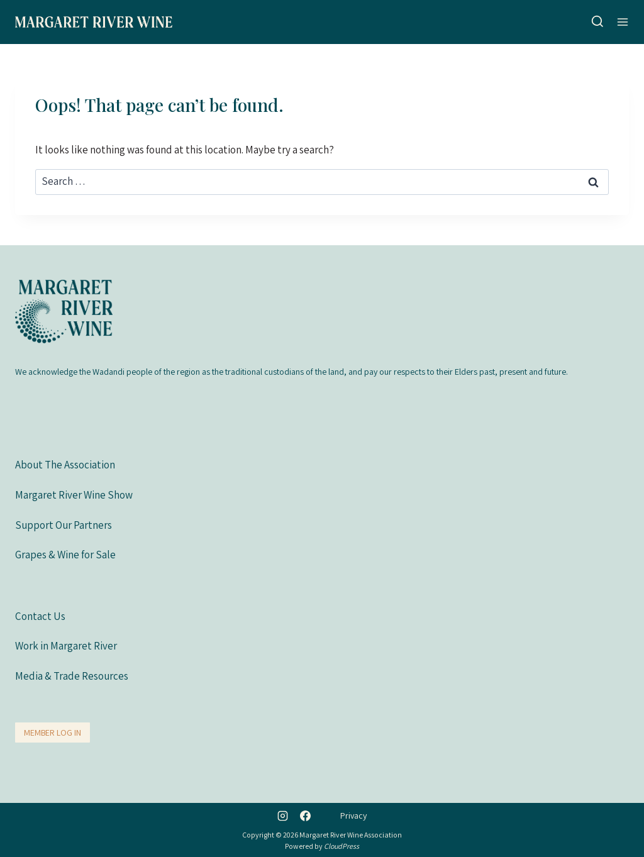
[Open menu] (622, 21)
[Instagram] (283, 815)
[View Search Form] (597, 22)
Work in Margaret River (66, 646)
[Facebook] (305, 815)
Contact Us (40, 616)
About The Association (65, 465)
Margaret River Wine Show (74, 495)
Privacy (353, 815)
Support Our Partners (63, 525)
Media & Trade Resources (71, 676)
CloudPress (341, 846)
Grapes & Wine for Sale (65, 554)
